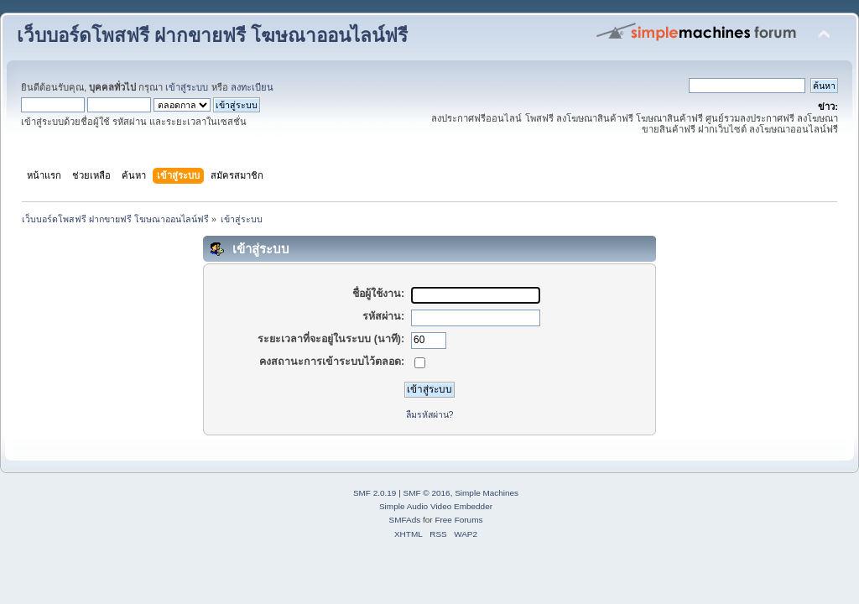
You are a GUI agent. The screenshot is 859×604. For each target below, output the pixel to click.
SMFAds (405, 519)
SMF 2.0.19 (375, 492)
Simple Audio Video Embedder (435, 506)
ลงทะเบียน (252, 87)
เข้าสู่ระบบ (186, 87)
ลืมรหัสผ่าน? (430, 414)
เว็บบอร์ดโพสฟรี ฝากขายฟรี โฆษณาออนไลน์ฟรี (212, 35)
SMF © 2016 (426, 492)
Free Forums (458, 519)
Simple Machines (486, 492)
